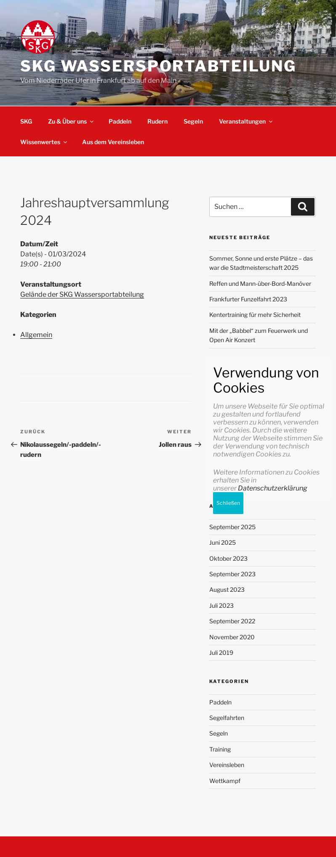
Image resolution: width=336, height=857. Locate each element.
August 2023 (227, 589)
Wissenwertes (44, 141)
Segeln (193, 121)
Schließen (228, 794)
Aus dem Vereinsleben (113, 141)
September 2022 (232, 621)
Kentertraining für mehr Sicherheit (255, 314)
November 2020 (232, 637)
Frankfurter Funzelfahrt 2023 (248, 299)
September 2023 (232, 573)
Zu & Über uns (71, 121)
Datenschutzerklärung (272, 779)
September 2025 (232, 526)
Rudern (157, 121)
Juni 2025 (222, 542)
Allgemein (36, 335)
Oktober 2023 (228, 558)
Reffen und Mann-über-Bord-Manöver (260, 283)
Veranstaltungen (246, 121)
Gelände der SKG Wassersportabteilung (82, 294)
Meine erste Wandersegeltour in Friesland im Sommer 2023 (253, 399)
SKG (26, 121)
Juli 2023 (221, 605)
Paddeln (120, 121)
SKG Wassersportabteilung (158, 66)
